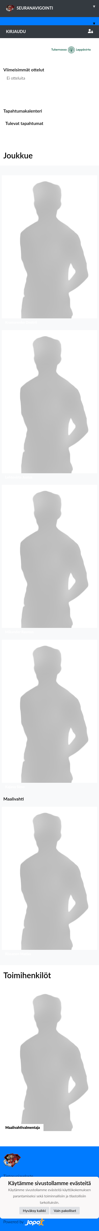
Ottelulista (14, 95)
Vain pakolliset (65, 1210)
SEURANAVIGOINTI (52, 6)
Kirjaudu (49, 31)
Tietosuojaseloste (18, 1176)
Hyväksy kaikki (34, 1210)
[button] (49, 250)
